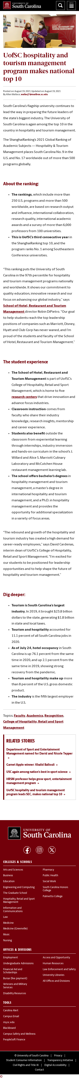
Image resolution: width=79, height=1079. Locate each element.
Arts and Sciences (13, 870)
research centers (24, 397)
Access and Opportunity (56, 957)
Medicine (8, 923)
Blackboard (9, 1028)
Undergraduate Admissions (18, 963)
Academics (35, 716)
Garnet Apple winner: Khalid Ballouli (30, 765)
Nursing (7, 940)
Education (9, 881)
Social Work (49, 881)
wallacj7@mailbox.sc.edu (34, 94)
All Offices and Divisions (56, 981)
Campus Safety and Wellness (19, 1034)
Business (8, 875)
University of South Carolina (32, 1056)
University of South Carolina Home (22, 5)
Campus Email (11, 1016)
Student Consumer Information (24, 1060)
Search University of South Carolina (60, 5)
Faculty (19, 716)
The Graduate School (15, 893)
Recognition (53, 716)
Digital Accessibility (55, 1065)
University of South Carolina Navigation (71, 5)
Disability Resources (14, 993)
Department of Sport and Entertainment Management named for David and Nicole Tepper (39, 752)
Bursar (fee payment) (15, 978)
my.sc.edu (9, 1022)
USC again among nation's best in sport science (37, 772)
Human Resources (53, 963)
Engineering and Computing (19, 887)
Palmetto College (53, 896)
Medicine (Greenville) (15, 929)
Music (6, 934)
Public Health (50, 875)
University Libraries (53, 975)
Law (5, 917)
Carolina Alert (10, 1010)
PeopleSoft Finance (14, 1039)
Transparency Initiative (60, 1060)
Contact (39, 1070)
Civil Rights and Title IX (26, 1065)
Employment (10, 957)
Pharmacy (48, 870)
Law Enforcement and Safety (59, 969)
